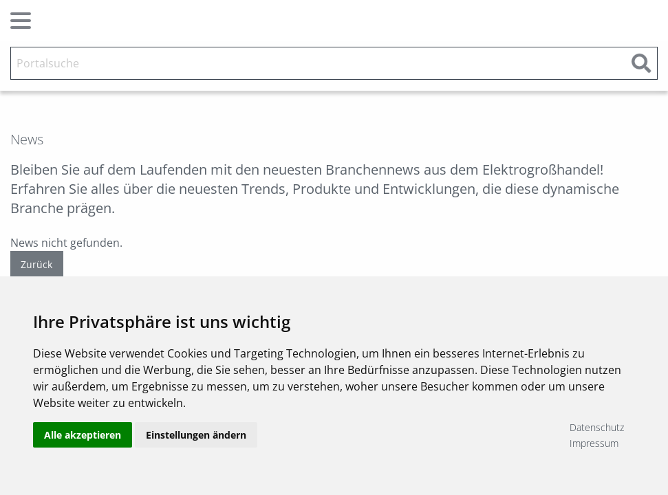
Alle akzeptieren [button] (82, 434)
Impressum (594, 443)
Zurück (36, 264)
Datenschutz (597, 427)
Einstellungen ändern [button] (196, 434)
